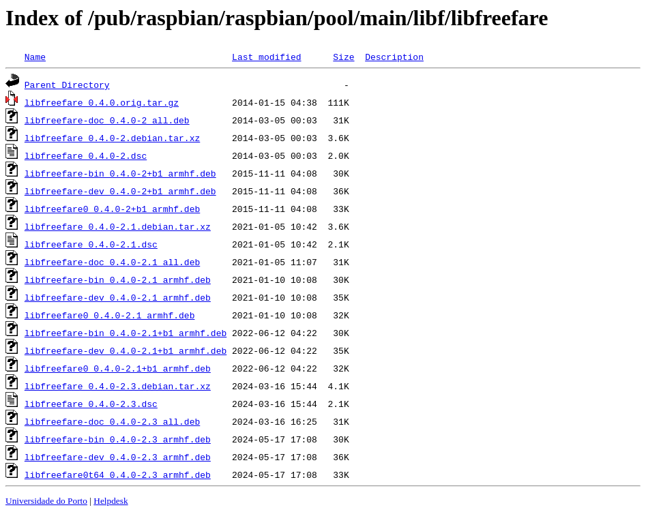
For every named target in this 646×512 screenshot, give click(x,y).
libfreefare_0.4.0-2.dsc (86, 155)
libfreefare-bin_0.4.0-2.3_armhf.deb (118, 439)
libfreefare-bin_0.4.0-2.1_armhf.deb (118, 279)
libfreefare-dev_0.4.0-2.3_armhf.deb (118, 457)
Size (343, 56)
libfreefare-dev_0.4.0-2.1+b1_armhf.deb (125, 350)
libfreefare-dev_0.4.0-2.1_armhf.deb (118, 297)
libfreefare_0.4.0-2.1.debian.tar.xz (118, 226)
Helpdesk (110, 501)
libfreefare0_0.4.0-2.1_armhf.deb (110, 315)
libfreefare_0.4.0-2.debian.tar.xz (112, 138)
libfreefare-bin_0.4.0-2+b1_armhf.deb (120, 173)
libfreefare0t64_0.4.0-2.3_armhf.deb (118, 474)
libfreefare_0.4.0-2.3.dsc (91, 403)
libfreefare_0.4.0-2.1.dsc (91, 244)
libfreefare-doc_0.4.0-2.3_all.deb (112, 421)
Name (35, 56)
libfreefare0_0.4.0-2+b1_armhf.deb (112, 208)
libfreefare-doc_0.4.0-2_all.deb (107, 120)
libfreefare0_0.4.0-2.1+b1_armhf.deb (118, 368)
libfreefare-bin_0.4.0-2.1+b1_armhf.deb (125, 333)
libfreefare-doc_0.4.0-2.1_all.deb (112, 262)
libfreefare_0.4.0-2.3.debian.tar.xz (118, 386)
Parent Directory (67, 84)
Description (394, 56)
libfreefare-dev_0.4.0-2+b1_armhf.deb (120, 191)
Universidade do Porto (46, 501)
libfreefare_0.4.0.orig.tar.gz (102, 102)
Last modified (266, 56)
